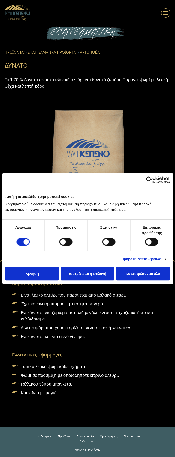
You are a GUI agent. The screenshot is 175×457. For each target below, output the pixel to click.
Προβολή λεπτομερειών (141, 259)
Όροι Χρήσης (108, 436)
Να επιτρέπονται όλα (143, 274)
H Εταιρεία (44, 436)
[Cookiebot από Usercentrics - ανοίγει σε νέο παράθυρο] (149, 179)
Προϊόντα (64, 436)
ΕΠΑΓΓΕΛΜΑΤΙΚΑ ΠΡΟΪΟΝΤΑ (51, 52)
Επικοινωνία (85, 436)
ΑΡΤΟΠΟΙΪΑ (90, 52)
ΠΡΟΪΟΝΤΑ (14, 52)
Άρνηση (32, 274)
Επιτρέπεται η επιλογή (87, 274)
